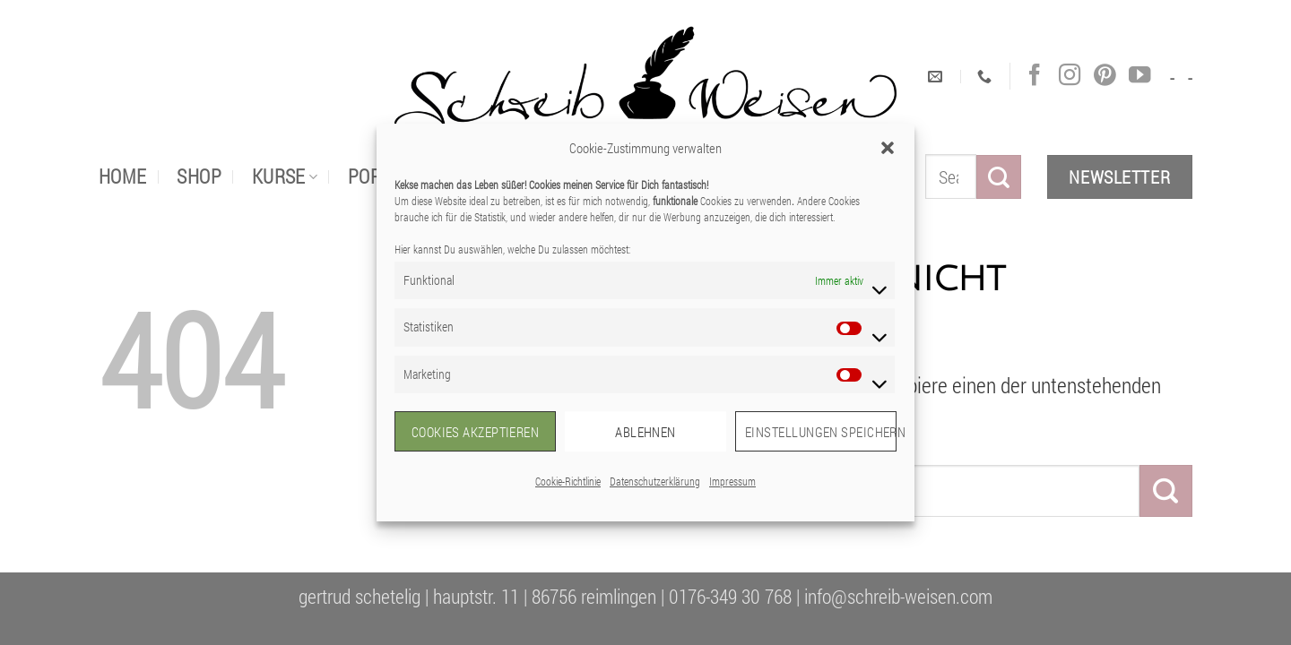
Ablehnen (645, 432)
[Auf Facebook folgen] (1034, 75)
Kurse (285, 176)
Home (123, 176)
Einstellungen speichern (821, 432)
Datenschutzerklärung (655, 481)
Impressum (732, 481)
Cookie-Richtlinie (568, 481)
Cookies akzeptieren (476, 432)
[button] (888, 148)
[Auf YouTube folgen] (1139, 75)
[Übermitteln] (998, 177)
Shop (199, 176)
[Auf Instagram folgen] (1069, 75)
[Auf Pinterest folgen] (1104, 75)
